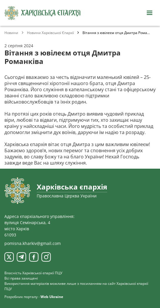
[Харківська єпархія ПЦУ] (42, 13)
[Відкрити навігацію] (149, 13)
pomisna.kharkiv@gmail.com (32, 243)
